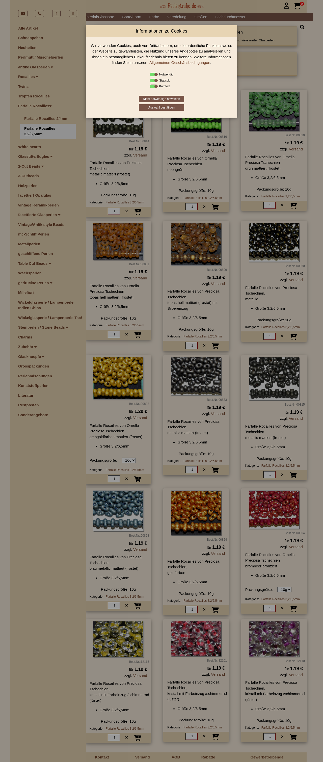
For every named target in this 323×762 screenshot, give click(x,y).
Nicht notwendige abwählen (161, 99)
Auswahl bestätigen (161, 107)
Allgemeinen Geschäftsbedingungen (179, 62)
